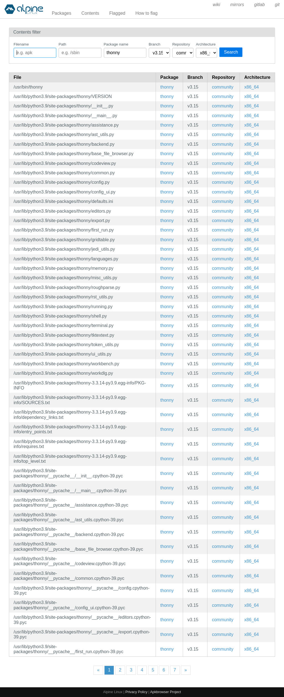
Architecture (205, 44)
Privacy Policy (136, 692)
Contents (90, 13)
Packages (61, 13)
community (222, 87)
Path (62, 44)
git (277, 4)
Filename (21, 44)
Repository (181, 44)
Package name (116, 44)
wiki (216, 4)
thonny (167, 87)
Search (231, 52)
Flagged (117, 13)
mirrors (237, 4)
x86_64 (251, 87)
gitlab (259, 4)
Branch (154, 44)
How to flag (146, 13)
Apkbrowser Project (165, 692)
